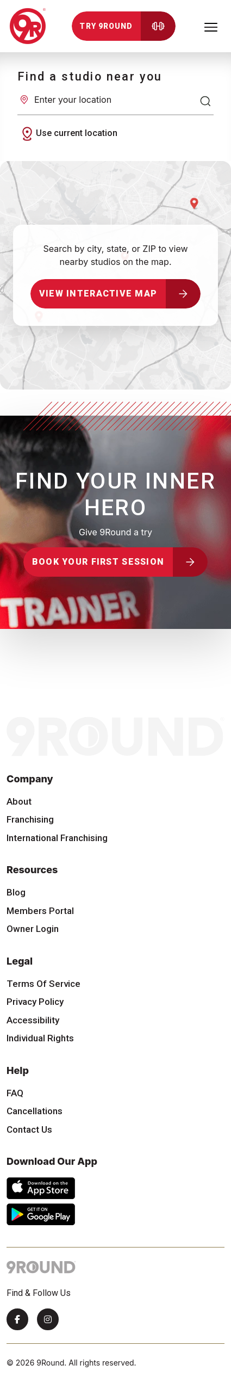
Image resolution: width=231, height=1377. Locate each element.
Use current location (67, 134)
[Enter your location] (115, 99)
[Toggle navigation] (210, 26)
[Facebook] (17, 1319)
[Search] (205, 101)
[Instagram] (48, 1319)
